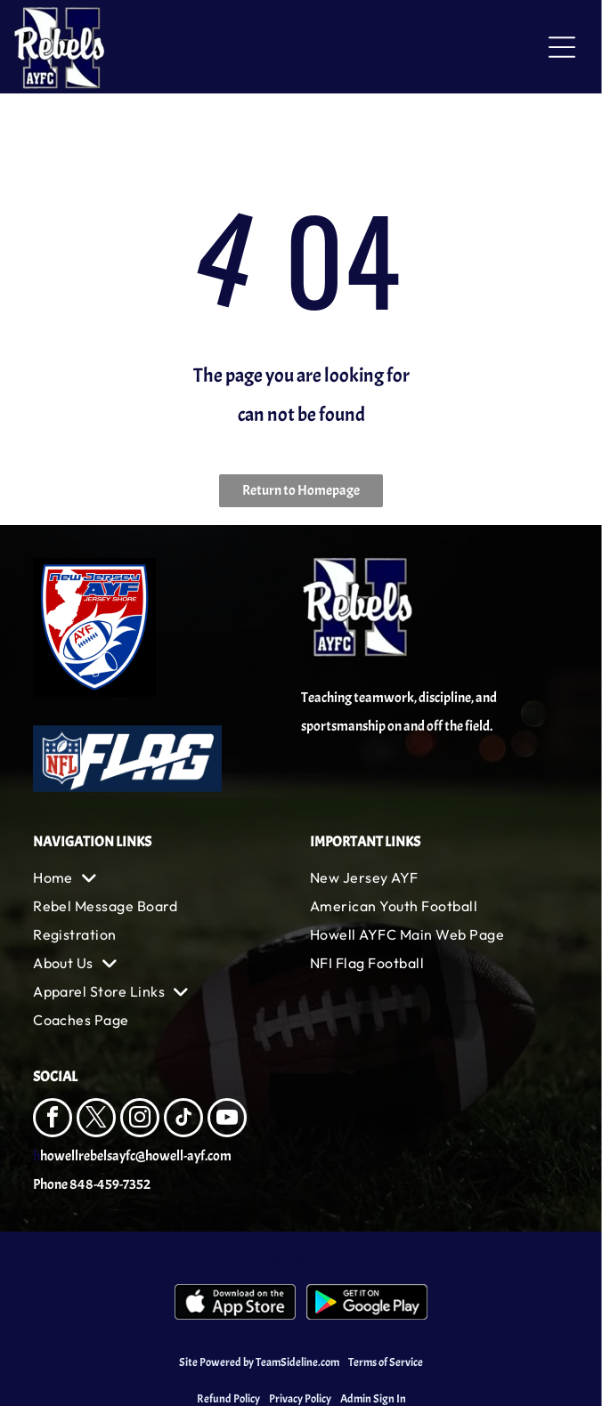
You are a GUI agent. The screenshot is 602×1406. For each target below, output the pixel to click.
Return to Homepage (301, 490)
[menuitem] (162, 877)
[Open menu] (562, 47)
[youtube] (227, 1120)
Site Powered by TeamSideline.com (259, 1362)
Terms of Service (385, 1362)
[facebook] (52, 1120)
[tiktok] (183, 1120)
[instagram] (139, 1120)
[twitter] (96, 1120)
